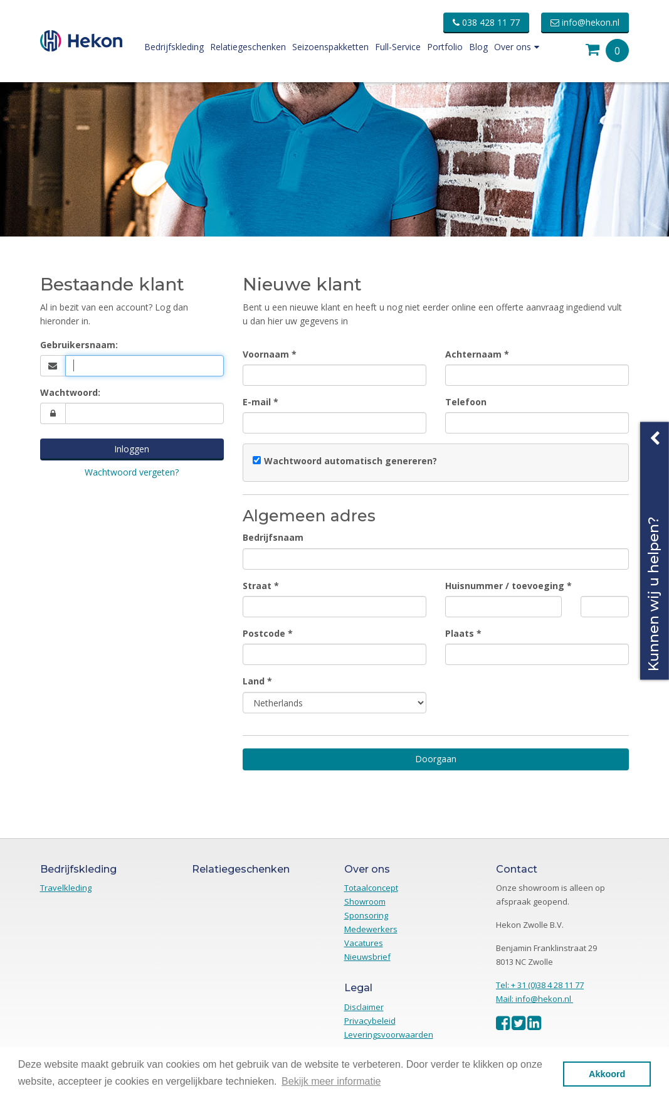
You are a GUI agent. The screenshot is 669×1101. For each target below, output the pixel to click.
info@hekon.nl (584, 22)
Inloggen (131, 449)
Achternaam (473, 354)
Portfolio (445, 47)
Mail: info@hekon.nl (534, 998)
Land (254, 681)
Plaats (459, 633)
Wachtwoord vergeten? (132, 472)
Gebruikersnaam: (79, 345)
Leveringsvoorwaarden (388, 1034)
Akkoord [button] (607, 1074)
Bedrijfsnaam (273, 537)
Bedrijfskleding (174, 47)
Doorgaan (435, 759)
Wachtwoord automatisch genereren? (350, 461)
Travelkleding (66, 887)
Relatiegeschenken (248, 47)
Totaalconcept (371, 887)
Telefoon (466, 402)
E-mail (257, 402)
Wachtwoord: (70, 392)
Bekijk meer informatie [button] (331, 1081)
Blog (478, 47)
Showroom (365, 901)
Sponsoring (366, 915)
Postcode (264, 633)
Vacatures (363, 943)
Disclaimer (364, 1007)
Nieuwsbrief (367, 956)
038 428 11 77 (486, 22)
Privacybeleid (370, 1020)
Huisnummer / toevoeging (504, 586)
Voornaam (266, 354)
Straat (257, 586)
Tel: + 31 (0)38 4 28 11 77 (540, 985)
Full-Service (398, 47)
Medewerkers (371, 929)
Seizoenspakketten (330, 47)
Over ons (516, 47)
